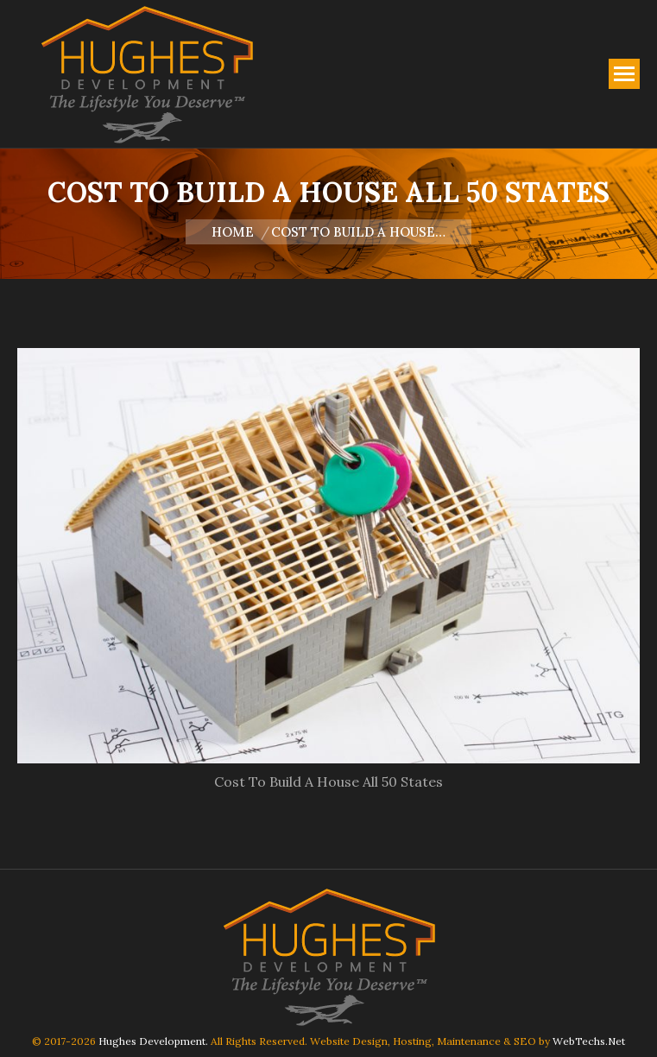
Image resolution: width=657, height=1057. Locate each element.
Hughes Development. (153, 1041)
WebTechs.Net (589, 1041)
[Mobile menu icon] (624, 74)
